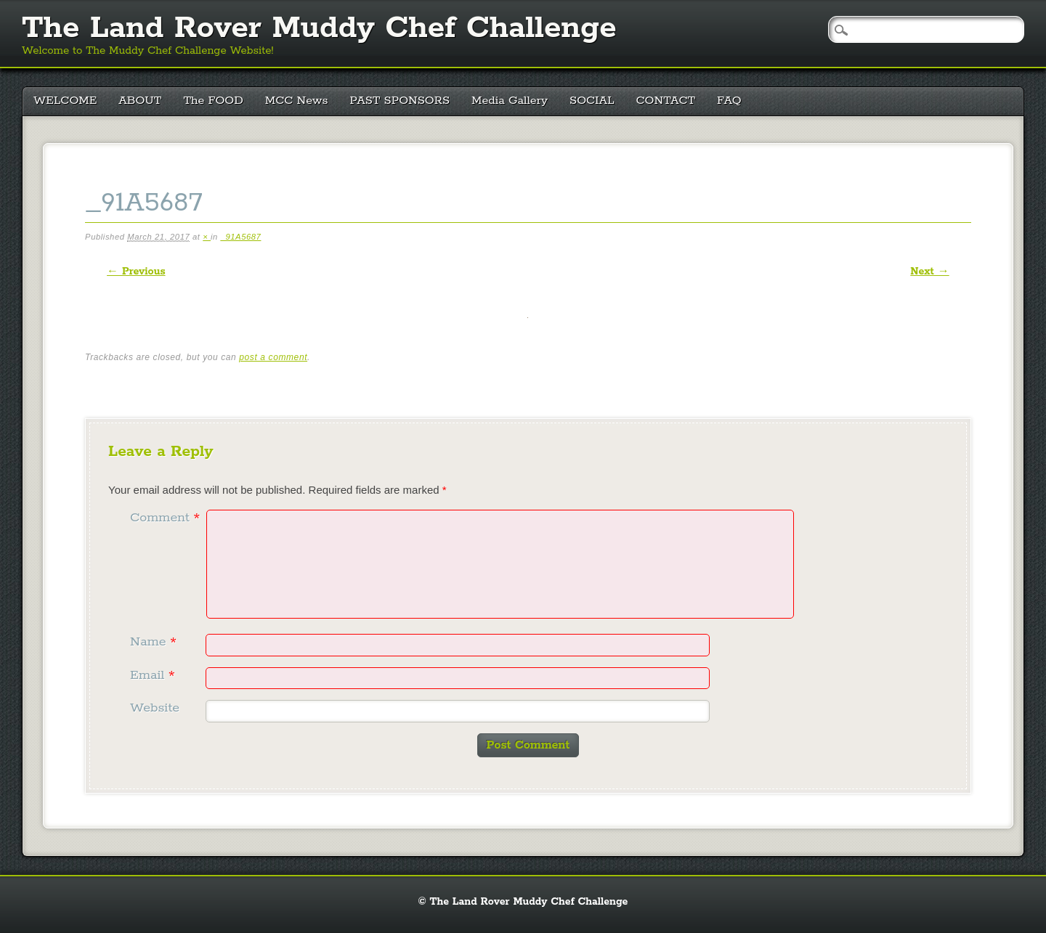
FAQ (729, 100)
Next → (929, 271)
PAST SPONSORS (400, 100)
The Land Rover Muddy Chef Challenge (319, 28)
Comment (166, 518)
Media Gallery (509, 100)
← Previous (136, 271)
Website (154, 708)
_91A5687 (241, 236)
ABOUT (139, 100)
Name (155, 642)
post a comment (273, 357)
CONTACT (666, 100)
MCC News (296, 100)
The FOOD (213, 100)
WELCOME (65, 100)
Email (154, 675)
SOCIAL (592, 100)
